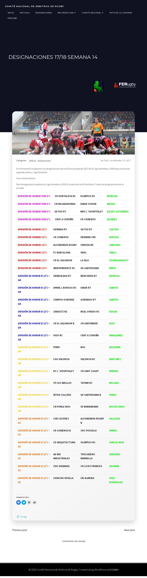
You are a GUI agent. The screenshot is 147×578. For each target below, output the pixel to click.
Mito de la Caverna (120, 13)
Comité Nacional (93, 13)
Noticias (24, 13)
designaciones (44, 161)
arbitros (33, 161)
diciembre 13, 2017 (121, 161)
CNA (105, 161)
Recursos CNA (66, 13)
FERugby (12, 18)
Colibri (115, 571)
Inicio (10, 13)
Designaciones (43, 13)
